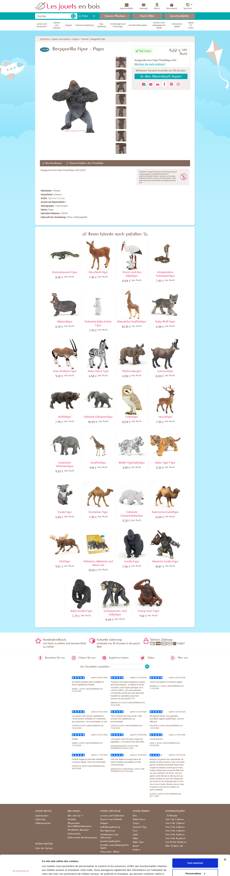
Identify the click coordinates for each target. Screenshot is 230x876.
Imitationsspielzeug (110, 827)
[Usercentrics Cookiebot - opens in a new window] (21, 869)
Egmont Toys (139, 827)
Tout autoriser (195, 842)
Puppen (104, 823)
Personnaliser (195, 852)
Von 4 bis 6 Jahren (175, 831)
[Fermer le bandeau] (225, 839)
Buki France (139, 819)
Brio (135, 816)
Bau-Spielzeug (107, 831)
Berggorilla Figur (98, 39)
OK (147, 666)
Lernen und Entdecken (112, 816)
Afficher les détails (52, 869)
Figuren (75, 39)
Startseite (44, 39)
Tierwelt (84, 39)
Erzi (135, 831)
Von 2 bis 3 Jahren (174, 823)
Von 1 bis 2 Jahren (174, 819)
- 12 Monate (171, 816)
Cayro (136, 823)
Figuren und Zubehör (60, 39)
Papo (51, 209)
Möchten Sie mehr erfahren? (149, 64)
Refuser (195, 863)
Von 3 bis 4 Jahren (175, 827)
